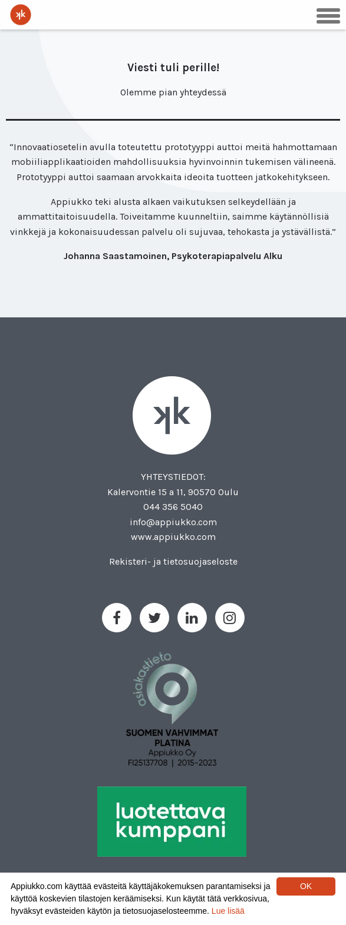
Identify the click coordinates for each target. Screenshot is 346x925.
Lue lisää (228, 911)
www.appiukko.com (173, 536)
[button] (328, 14)
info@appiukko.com (173, 522)
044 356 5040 (173, 506)
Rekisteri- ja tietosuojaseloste (173, 561)
